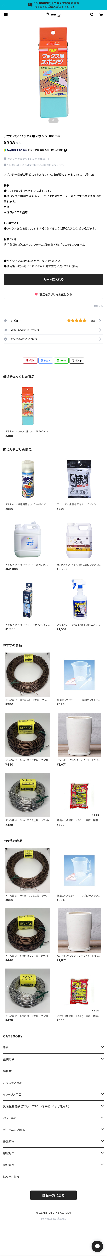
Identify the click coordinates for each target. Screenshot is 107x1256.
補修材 (7, 1071)
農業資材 (8, 1141)
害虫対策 (8, 1165)
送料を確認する (41, 158)
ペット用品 (9, 1118)
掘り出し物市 (11, 1176)
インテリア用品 (12, 1094)
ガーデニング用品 (14, 1129)
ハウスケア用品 (12, 1082)
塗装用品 (8, 1059)
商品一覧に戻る (53, 1195)
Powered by (53, 1218)
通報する (98, 305)
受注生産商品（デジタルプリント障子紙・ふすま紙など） (36, 1106)
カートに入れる (53, 279)
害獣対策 (8, 1153)
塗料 (6, 1047)
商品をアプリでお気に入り (53, 294)
